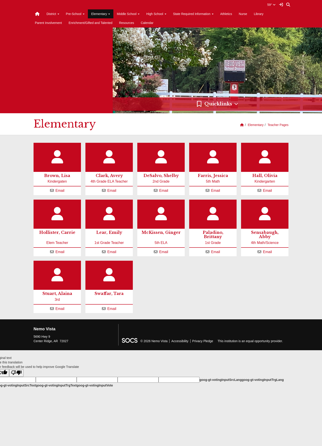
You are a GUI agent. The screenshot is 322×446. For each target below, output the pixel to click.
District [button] (53, 14)
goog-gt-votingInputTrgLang (263, 380)
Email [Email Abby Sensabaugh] (267, 252)
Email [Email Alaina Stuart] (59, 309)
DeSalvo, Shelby (161, 175)
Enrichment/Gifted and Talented (90, 23)
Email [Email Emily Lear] (111, 252)
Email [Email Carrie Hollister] (59, 252)
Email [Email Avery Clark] (111, 190)
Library (258, 14)
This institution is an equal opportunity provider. (250, 341)
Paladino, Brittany (213, 234)
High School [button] (156, 14)
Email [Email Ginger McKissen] (163, 252)
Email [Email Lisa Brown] (59, 190)
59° (271, 4)
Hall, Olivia (265, 175)
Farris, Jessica (213, 175)
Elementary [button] (100, 14)
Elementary (256, 125)
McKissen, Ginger (161, 232)
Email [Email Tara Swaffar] (111, 309)
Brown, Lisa (57, 175)
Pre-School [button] (75, 14)
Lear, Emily (109, 232)
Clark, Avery (109, 175)
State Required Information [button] (193, 14)
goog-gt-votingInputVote (95, 385)
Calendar (147, 23)
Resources (126, 23)
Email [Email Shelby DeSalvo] (163, 190)
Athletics (226, 14)
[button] (217, 104)
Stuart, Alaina (57, 293)
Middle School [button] (128, 14)
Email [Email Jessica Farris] (215, 190)
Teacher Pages (278, 125)
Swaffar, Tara (109, 293)
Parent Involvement (48, 23)
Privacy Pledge (202, 341)
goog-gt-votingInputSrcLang (220, 380)
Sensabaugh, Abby (265, 234)
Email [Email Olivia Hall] (267, 190)
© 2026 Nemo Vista (153, 341)
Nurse (243, 14)
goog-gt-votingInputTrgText (56, 385)
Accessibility (179, 341)
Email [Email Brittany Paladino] (215, 252)
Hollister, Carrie (57, 232)
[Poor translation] (16, 373)
